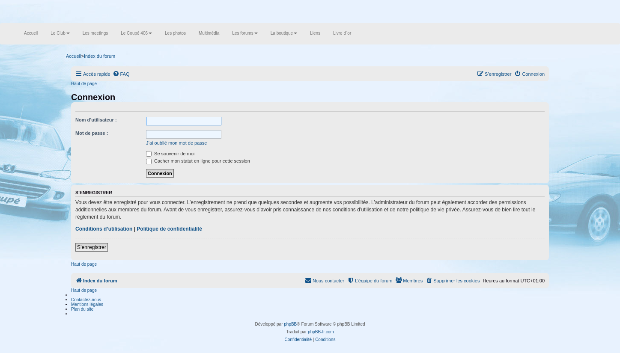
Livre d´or (342, 33)
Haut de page (84, 83)
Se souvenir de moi (170, 153)
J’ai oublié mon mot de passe (176, 142)
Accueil (31, 33)
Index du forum (99, 56)
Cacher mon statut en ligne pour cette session (198, 160)
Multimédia (209, 33)
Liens (315, 33)
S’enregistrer (91, 247)
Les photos (175, 33)
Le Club (60, 33)
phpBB (290, 324)
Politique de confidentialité (169, 229)
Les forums (244, 33)
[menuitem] (121, 74)
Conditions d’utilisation (103, 229)
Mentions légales (87, 304)
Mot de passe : (91, 133)
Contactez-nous (86, 299)
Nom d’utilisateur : (96, 119)
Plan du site (82, 309)
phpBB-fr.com (321, 331)
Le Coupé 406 (136, 33)
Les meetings (95, 33)
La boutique (284, 33)
